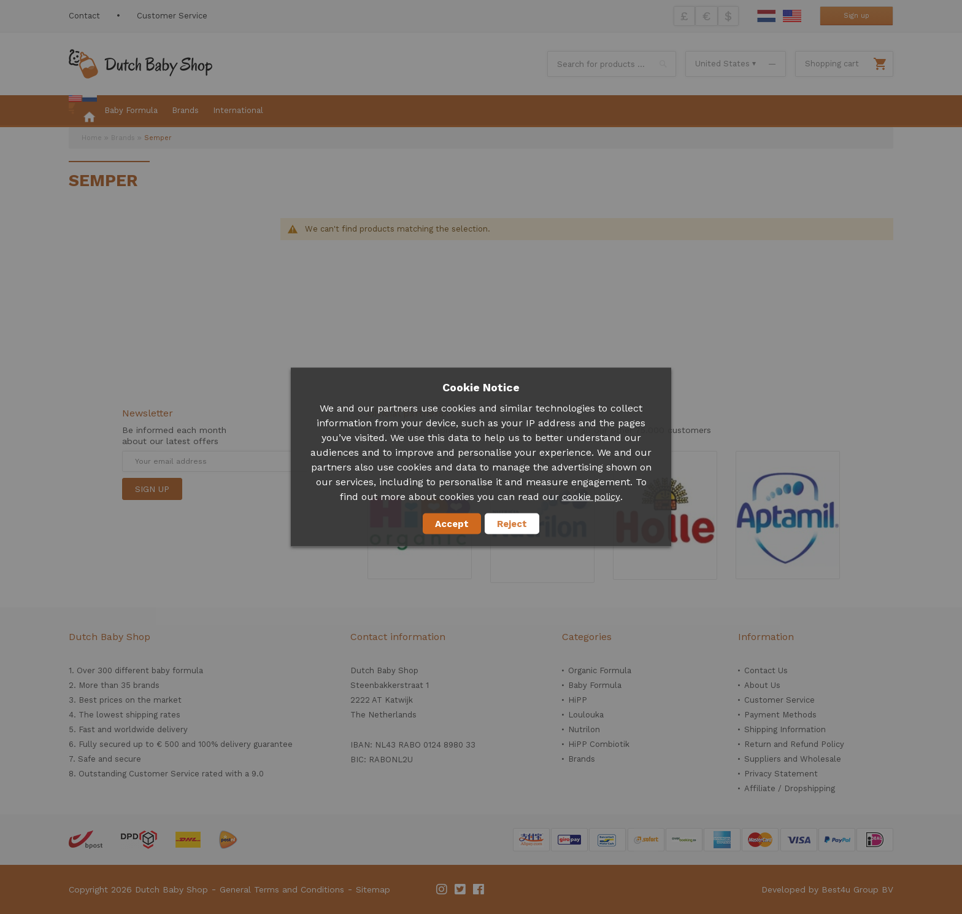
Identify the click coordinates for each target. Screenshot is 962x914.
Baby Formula (594, 685)
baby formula (177, 670)
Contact (84, 15)
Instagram (442, 889)
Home (92, 138)
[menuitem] (83, 111)
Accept (452, 523)
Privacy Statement (781, 773)
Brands (123, 138)
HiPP (577, 700)
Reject (512, 523)
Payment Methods (780, 714)
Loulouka (586, 714)
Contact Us (766, 670)
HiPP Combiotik (598, 744)
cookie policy (591, 496)
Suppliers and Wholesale (792, 759)
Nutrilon (584, 729)
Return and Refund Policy (794, 744)
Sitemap (373, 889)
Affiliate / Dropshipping (789, 788)
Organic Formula (599, 670)
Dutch (766, 16)
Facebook (479, 889)
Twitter (461, 889)
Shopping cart (832, 63)
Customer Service (172, 15)
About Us (762, 685)
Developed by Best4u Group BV (827, 889)
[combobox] (611, 64)
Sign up (856, 16)
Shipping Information (785, 729)
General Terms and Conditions (282, 889)
